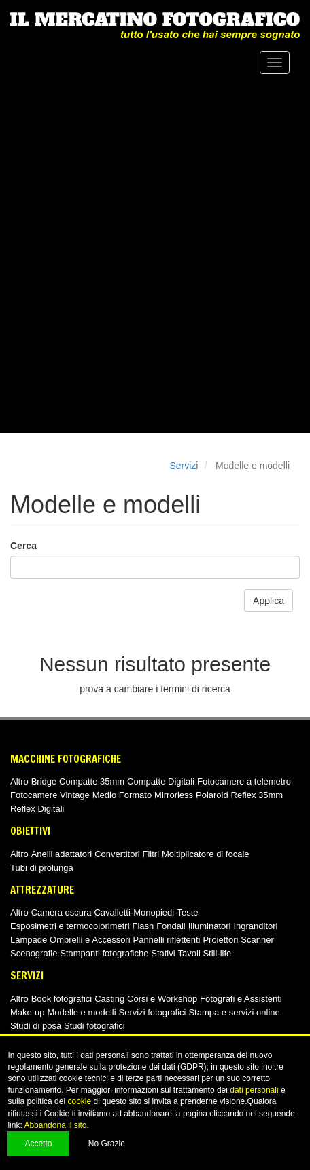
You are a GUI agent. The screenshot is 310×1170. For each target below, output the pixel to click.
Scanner (257, 940)
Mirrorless (173, 795)
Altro (19, 781)
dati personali (254, 1090)
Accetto (38, 1143)
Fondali (171, 926)
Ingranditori (255, 926)
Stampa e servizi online (233, 1012)
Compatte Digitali (160, 781)
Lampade (28, 940)
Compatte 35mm (91, 781)
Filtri (151, 854)
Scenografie (33, 953)
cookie (79, 1101)
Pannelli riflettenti (166, 940)
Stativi (163, 953)
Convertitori (116, 854)
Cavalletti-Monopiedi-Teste (146, 912)
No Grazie (106, 1143)
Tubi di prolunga (41, 868)
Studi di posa (35, 1026)
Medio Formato (122, 795)
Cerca (23, 545)
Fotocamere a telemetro (244, 781)
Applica (268, 600)
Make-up (27, 1012)
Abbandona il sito (55, 1125)
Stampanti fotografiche (104, 953)
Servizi (183, 465)
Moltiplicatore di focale (205, 854)
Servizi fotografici (152, 1012)
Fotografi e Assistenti (241, 999)
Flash (143, 926)
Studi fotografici (94, 1026)
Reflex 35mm (257, 795)
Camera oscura (61, 912)
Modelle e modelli (81, 1012)
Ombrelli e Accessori (90, 940)
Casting (109, 999)
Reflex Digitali (37, 809)
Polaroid (212, 795)
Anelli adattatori (61, 854)
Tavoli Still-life (205, 953)
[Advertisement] (155, 254)
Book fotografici (61, 999)
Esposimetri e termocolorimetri (70, 926)
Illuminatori (209, 926)
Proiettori (220, 940)
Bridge (44, 781)
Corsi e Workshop (162, 999)
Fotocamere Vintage (50, 795)
